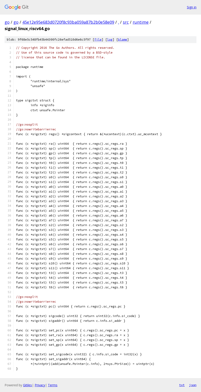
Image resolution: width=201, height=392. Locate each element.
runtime (141, 22)
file (98, 39)
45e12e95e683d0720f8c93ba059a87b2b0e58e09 (68, 22)
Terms (52, 385)
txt (182, 385)
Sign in (191, 7)
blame (122, 39)
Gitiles (27, 385)
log (110, 39)
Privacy (40, 385)
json (192, 385)
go (7, 22)
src (126, 22)
